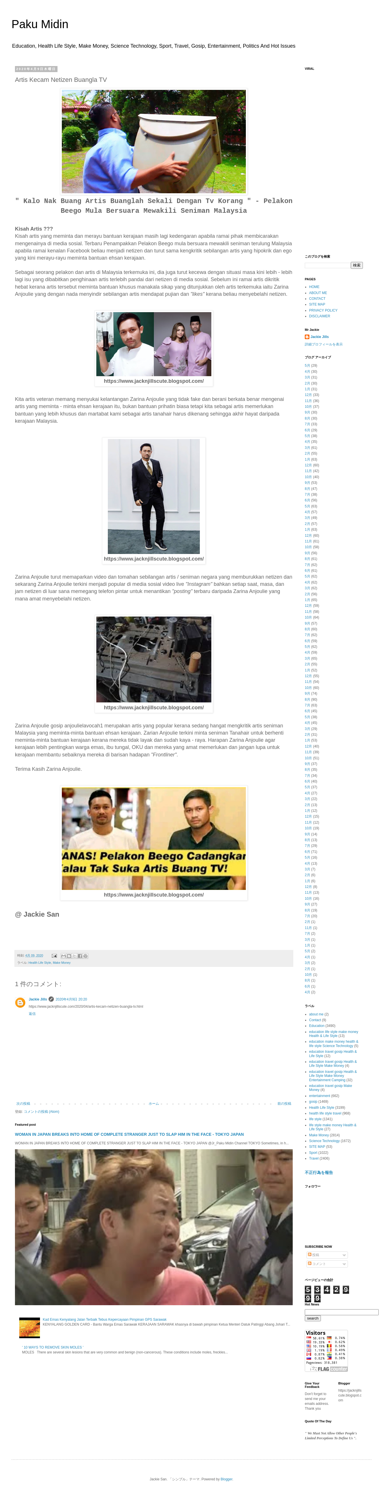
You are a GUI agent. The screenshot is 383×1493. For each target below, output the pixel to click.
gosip (313, 1102)
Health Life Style (39, 962)
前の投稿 (284, 1104)
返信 (32, 1014)
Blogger (226, 1479)
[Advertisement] (334, 160)
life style (315, 1119)
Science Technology (324, 1141)
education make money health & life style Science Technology (333, 1044)
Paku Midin (40, 24)
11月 (308, 401)
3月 (307, 377)
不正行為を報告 (319, 1172)
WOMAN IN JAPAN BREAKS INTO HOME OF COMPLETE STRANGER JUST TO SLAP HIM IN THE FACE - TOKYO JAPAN (129, 1134)
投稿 (313, 1255)
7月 (307, 424)
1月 (307, 389)
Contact (315, 1020)
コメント (317, 1264)
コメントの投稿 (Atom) (41, 1112)
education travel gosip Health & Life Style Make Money (333, 1064)
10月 (308, 407)
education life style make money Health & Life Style (333, 1034)
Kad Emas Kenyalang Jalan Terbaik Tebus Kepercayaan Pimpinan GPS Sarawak (104, 1320)
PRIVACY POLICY (323, 310)
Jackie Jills (38, 999)
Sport (313, 1153)
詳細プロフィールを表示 (324, 344)
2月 (307, 383)
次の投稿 (23, 1104)
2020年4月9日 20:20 (71, 999)
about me (316, 1014)
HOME (314, 287)
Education (316, 1026)
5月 (307, 366)
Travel (314, 1158)
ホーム (154, 1104)
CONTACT (317, 299)
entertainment (319, 1096)
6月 (307, 430)
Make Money (62, 962)
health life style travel (325, 1113)
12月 (308, 395)
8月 (307, 418)
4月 (307, 372)
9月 (307, 412)
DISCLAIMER (319, 316)
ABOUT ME (318, 293)
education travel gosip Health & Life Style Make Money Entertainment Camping (333, 1076)
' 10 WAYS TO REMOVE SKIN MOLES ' (53, 1347)
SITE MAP (317, 304)
